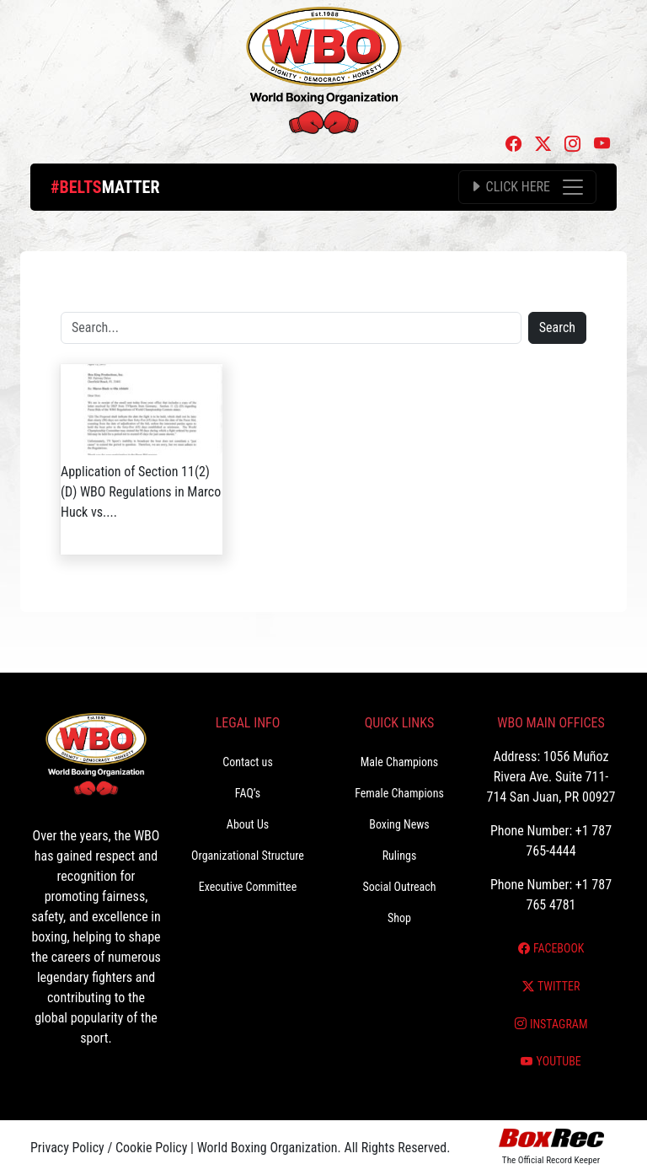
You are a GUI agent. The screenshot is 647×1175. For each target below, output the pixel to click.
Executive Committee (248, 886)
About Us (248, 824)
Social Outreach (399, 886)
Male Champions (400, 762)
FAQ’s (247, 793)
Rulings (399, 855)
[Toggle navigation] (527, 187)
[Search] (291, 328)
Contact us (247, 762)
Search (557, 327)
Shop (399, 918)
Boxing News (399, 824)
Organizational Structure (247, 855)
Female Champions (399, 793)
